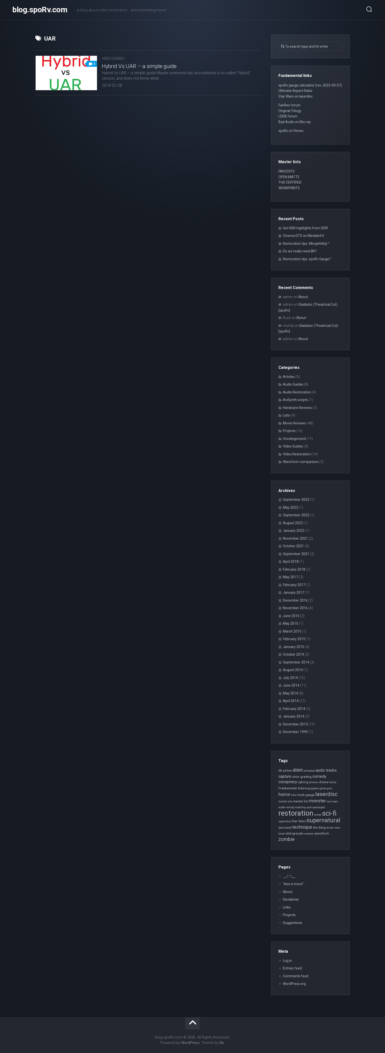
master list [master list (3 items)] (300, 801)
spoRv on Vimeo (290, 131)
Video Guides (113, 58)
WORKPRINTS (289, 188)
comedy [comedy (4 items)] (319, 776)
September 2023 (296, 500)
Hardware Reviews (297, 408)
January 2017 (293, 592)
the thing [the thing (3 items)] (319, 827)
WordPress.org (294, 984)
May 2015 (290, 623)
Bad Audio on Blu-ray (294, 122)
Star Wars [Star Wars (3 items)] (298, 821)
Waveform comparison (300, 462)
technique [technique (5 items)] (302, 827)
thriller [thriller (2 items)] (330, 827)
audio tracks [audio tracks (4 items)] (326, 770)
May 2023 (290, 507)
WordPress (190, 1042)
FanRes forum (289, 105)
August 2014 (293, 670)
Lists (286, 415)
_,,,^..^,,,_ (289, 876)
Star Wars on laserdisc (295, 96)
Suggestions (292, 923)
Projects (289, 431)
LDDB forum (287, 116)
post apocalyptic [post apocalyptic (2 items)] (316, 807)
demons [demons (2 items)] (313, 782)
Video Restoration (297, 454)
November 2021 (295, 538)
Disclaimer (291, 899)
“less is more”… (294, 884)
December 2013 (295, 724)
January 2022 (293, 531)
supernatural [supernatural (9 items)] (323, 820)
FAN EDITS (286, 171)
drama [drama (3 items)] (323, 782)
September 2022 (296, 515)
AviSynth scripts (295, 400)
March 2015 (292, 631)
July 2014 (290, 678)
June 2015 (291, 616)
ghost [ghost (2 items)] (323, 788)
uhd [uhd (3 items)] (288, 833)
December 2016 (295, 600)
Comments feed (295, 976)
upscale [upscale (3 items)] (297, 833)
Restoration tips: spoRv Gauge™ (307, 259)
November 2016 (295, 608)
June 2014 (291, 685)
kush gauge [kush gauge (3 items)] (306, 795)
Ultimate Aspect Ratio (295, 91)
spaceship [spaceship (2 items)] (284, 821)
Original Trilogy (289, 111)
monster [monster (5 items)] (317, 800)
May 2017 (290, 577)
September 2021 (296, 554)
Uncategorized (294, 439)
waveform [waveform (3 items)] (321, 833)
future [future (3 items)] (302, 788)
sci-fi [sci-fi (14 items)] (329, 813)
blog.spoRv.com (39, 9)
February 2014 (294, 709)
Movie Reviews (294, 423)
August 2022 (293, 523)
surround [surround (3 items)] (285, 827)
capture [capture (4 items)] (284, 776)
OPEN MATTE (289, 177)
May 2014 (290, 693)
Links (287, 907)
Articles (289, 377)
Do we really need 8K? (299, 251)
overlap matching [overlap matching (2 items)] (296, 807)
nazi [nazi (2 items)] (329, 801)
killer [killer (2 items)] (294, 795)
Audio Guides (293, 384)
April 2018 (291, 561)
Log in (287, 961)
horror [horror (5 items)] (284, 794)
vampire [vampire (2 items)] (309, 833)
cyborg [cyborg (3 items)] (303, 782)
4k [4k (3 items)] (280, 770)
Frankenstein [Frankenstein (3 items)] (287, 788)
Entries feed (292, 968)
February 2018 (294, 569)
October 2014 (293, 654)
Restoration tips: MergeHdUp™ (306, 243)
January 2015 (293, 647)
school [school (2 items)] (317, 814)
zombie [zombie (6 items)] (286, 839)
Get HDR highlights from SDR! (305, 228)
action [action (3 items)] (287, 770)
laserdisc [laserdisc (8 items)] (326, 794)
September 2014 (296, 662)
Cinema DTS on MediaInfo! (303, 236)
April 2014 (291, 701)
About (303, 297)
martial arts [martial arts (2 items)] (285, 801)
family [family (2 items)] (332, 782)
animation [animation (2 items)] (309, 770)
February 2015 (294, 639)
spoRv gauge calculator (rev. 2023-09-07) (310, 85)
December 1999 (295, 732)
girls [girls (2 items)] (329, 788)
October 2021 (293, 546)
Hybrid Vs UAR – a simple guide (139, 66)
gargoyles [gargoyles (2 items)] (313, 788)
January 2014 (293, 716)
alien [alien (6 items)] (298, 770)
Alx (221, 1042)
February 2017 (294, 585)
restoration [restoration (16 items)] (295, 813)
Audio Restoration (297, 392)
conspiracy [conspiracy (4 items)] (287, 781)
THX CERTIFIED (290, 182)
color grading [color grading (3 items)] (302, 777)
